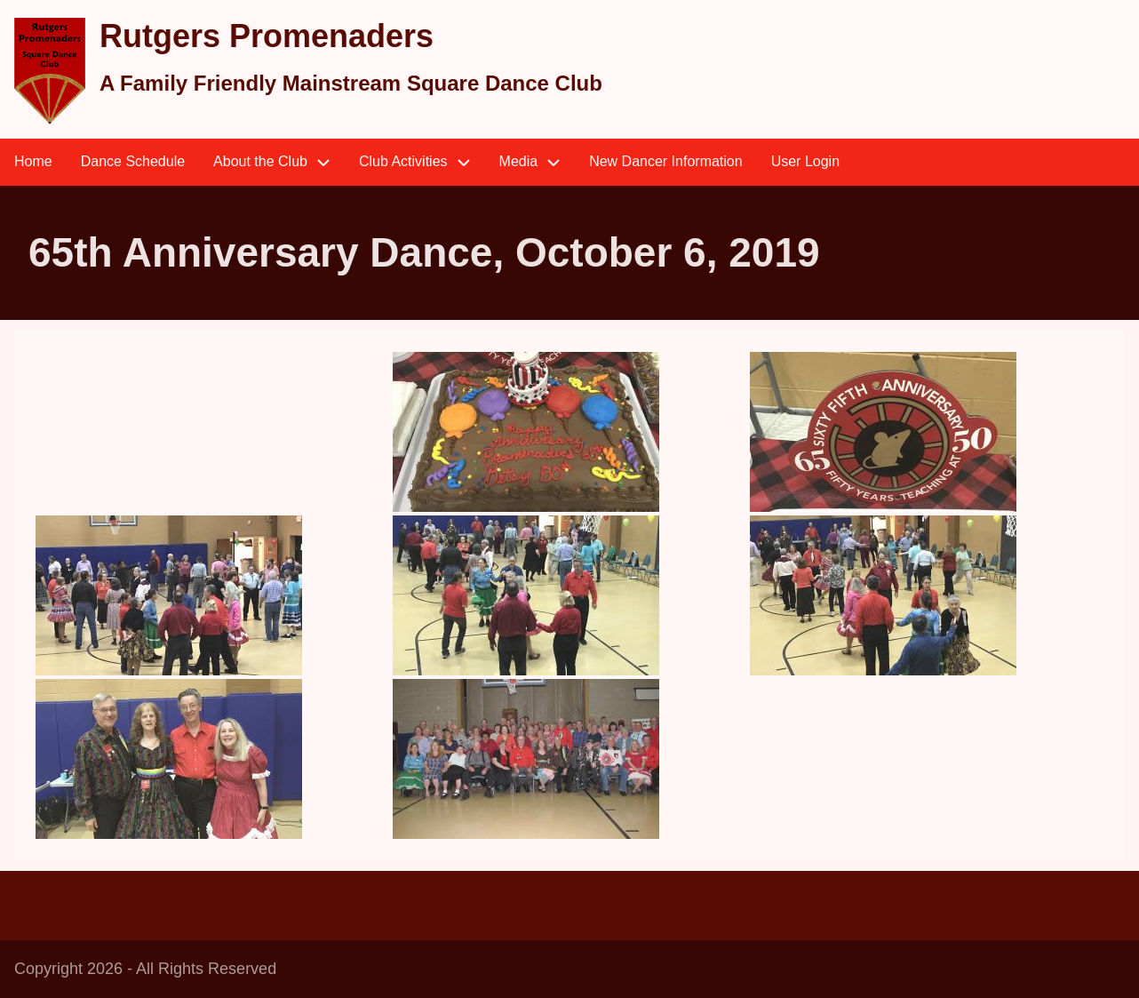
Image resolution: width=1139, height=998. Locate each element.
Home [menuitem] (33, 161)
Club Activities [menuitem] (422, 162)
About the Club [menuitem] (279, 162)
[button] (565, 432)
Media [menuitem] (537, 162)
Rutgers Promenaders (267, 36)
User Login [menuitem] (805, 161)
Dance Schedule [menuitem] (133, 161)
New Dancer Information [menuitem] (666, 161)
